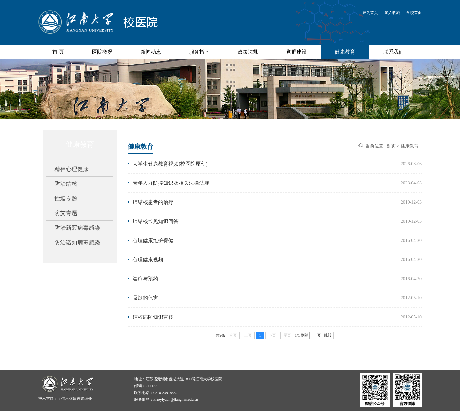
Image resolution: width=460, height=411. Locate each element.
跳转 (328, 335)
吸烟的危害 (145, 298)
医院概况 (102, 52)
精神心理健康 (71, 169)
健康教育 (345, 52)
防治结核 (65, 184)
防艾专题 (65, 213)
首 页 (58, 52)
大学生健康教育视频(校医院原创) (170, 164)
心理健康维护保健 (153, 240)
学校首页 (414, 13)
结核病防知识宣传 (153, 317)
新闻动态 (151, 52)
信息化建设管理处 (76, 398)
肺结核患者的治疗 (153, 202)
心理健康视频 (148, 259)
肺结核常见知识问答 (156, 221)
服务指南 (199, 52)
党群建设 (296, 52)
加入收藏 (392, 13)
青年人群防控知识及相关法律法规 (171, 183)
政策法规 (248, 52)
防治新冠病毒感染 (77, 228)
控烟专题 (65, 198)
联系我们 (393, 52)
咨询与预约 (145, 278)
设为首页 (370, 13)
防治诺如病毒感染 (77, 242)
